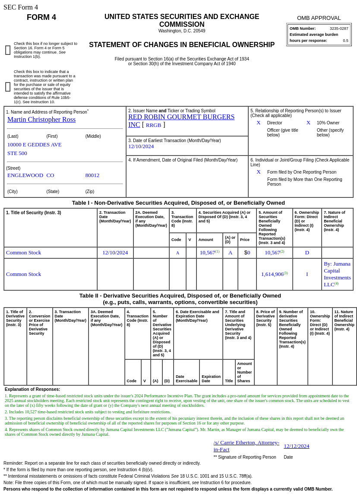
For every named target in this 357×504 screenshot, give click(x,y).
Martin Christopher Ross (41, 119)
